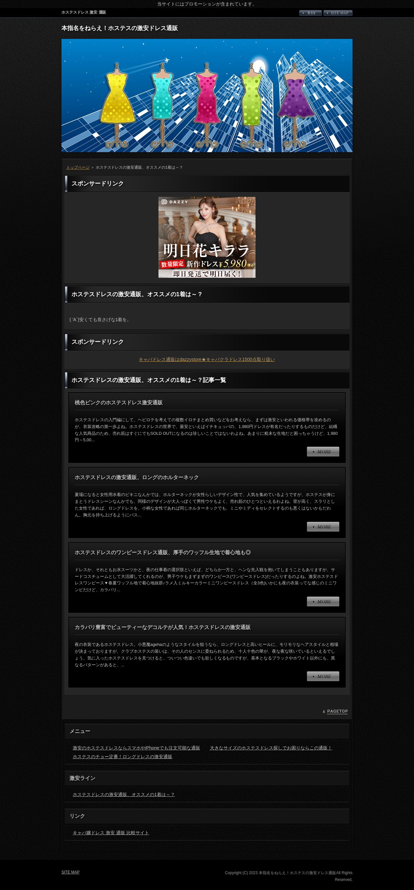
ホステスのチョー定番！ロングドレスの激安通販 (122, 756)
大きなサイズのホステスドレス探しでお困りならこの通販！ (271, 747)
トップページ (78, 167)
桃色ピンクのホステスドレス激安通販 (119, 402)
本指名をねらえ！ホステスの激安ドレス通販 (119, 28)
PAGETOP (335, 712)
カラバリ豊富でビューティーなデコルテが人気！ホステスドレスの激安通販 (163, 627)
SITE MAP (338, 13)
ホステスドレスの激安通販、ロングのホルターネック (137, 477)
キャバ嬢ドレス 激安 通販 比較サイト (111, 832)
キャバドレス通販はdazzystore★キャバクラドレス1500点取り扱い (207, 359)
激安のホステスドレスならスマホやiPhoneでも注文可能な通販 (136, 747)
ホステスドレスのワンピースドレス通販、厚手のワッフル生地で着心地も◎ (163, 552)
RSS (310, 13)
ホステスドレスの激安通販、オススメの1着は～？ (124, 794)
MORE (323, 451)
